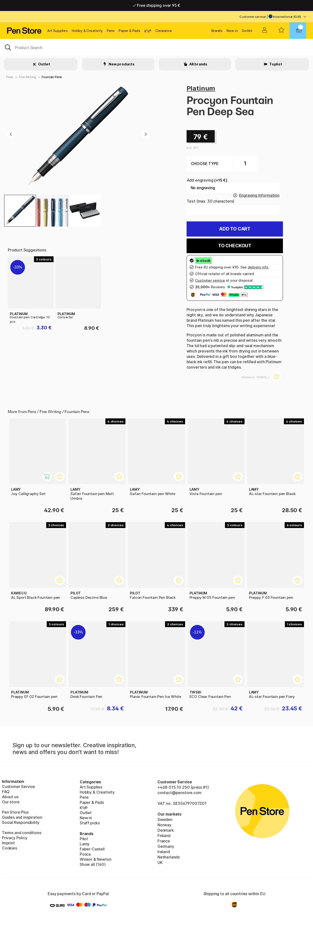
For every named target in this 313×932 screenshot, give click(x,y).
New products (121, 64)
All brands (198, 64)
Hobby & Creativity (87, 31)
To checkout (234, 246)
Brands (217, 31)
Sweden (164, 819)
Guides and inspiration (22, 817)
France (163, 841)
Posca (85, 854)
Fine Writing (27, 77)
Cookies (9, 848)
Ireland (163, 851)
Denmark (165, 830)
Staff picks (90, 822)
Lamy (84, 843)
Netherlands (168, 857)
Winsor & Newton (95, 859)
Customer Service (18, 786)
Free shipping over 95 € (156, 5)
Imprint (8, 842)
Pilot (84, 838)
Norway (164, 824)
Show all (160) (93, 864)
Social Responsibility (20, 822)
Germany (165, 846)
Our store (10, 801)
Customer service (252, 17)
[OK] (156, 47)
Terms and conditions (21, 832)
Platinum (201, 88)
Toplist (275, 64)
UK (160, 862)
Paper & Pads (129, 31)
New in (232, 31)
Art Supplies (57, 31)
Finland (163, 835)
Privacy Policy (14, 837)
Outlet (247, 31)
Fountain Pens (52, 77)
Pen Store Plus (15, 812)
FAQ (5, 791)
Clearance (163, 31)
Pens (111, 31)
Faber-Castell (92, 849)
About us (10, 796)
